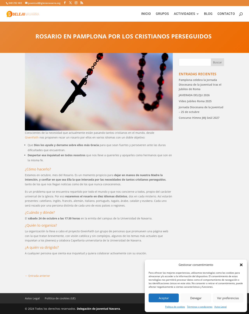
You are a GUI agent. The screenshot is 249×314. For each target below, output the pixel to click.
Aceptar (164, 298)
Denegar (196, 298)
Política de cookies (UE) (60, 298)
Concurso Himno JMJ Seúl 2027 (199, 118)
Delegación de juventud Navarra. (99, 308)
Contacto (226, 14)
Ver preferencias (228, 298)
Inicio (146, 14)
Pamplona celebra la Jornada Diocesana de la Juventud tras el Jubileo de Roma (200, 84)
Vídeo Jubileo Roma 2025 (195, 101)
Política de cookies (175, 306)
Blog (208, 14)
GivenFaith (32, 137)
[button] (241, 265)
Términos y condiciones (199, 306)
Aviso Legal (220, 306)
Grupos (162, 14)
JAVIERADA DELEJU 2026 (194, 95)
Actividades (184, 14)
